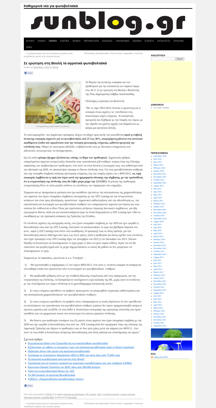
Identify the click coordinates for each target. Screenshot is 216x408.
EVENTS (149, 41)
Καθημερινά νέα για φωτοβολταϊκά (51, 6)
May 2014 (157, 230)
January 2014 (158, 242)
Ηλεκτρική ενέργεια (32, 397)
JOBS (29, 47)
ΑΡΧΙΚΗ (30, 41)
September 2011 (159, 326)
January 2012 (158, 314)
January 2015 (158, 206)
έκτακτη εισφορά (127, 394)
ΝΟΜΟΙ (76, 41)
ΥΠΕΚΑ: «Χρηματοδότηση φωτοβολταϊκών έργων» (56, 379)
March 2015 (158, 201)
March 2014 (158, 236)
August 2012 (158, 293)
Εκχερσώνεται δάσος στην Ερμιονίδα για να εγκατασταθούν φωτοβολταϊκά (68, 343)
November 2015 (159, 177)
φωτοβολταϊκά (48, 397)
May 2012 (157, 302)
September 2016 (159, 156)
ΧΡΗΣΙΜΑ (178, 41)
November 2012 (159, 284)
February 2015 (159, 204)
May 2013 (157, 266)
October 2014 (158, 215)
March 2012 (158, 308)
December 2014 (159, 209)
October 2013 (158, 251)
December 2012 (159, 281)
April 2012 (157, 305)
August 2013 (158, 257)
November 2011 (159, 320)
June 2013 (157, 263)
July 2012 (157, 296)
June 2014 (157, 227)
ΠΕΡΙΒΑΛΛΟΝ (91, 41)
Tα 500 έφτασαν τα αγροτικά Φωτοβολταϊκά (51, 375)
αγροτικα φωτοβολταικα (73, 394)
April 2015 (157, 198)
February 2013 (159, 275)
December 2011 (159, 317)
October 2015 (158, 180)
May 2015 (157, 195)
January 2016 (158, 171)
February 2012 (159, 311)
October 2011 (158, 323)
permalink (72, 397)
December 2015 (159, 174)
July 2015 (157, 189)
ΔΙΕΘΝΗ (137, 41)
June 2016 (157, 159)
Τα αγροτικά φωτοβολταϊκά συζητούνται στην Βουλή (56, 359)
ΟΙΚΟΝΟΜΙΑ (122, 41)
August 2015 (158, 186)
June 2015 (157, 192)
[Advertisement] (171, 82)
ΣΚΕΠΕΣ (64, 41)
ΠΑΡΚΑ (53, 41)
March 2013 (158, 272)
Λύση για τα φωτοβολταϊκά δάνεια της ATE (51, 371)
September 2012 (159, 290)
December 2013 (159, 245)
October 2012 (158, 287)
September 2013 (159, 254)
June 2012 (157, 299)
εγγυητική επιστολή (111, 394)
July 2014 (157, 224)
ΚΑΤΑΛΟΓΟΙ (163, 41)
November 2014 (159, 212)
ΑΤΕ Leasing (90, 394)
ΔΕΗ (99, 394)
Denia (55, 67)
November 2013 (159, 248)
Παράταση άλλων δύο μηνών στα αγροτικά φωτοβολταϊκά (59, 351)
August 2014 (158, 221)
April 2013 (157, 269)
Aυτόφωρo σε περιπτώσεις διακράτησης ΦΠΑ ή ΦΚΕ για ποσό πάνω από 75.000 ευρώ (74, 355)
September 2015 (159, 183)
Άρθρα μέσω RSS (161, 357)
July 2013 (157, 260)
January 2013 (158, 278)
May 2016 (157, 162)
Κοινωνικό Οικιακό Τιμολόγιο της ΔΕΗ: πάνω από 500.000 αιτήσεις (64, 367)
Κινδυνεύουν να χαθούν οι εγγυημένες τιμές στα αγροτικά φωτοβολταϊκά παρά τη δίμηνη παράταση (81, 347)
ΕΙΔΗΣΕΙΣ (107, 41)
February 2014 (159, 239)
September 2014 (159, 218)
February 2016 (159, 168)
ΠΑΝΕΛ (42, 41)
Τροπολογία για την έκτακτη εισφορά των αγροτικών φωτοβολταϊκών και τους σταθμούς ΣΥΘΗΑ (80, 363)
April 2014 (157, 233)
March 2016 (158, 165)
